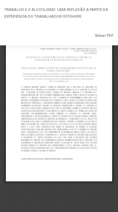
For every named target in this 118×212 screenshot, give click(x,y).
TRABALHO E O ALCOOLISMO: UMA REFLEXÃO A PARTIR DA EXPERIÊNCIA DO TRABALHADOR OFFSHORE (56, 13)
